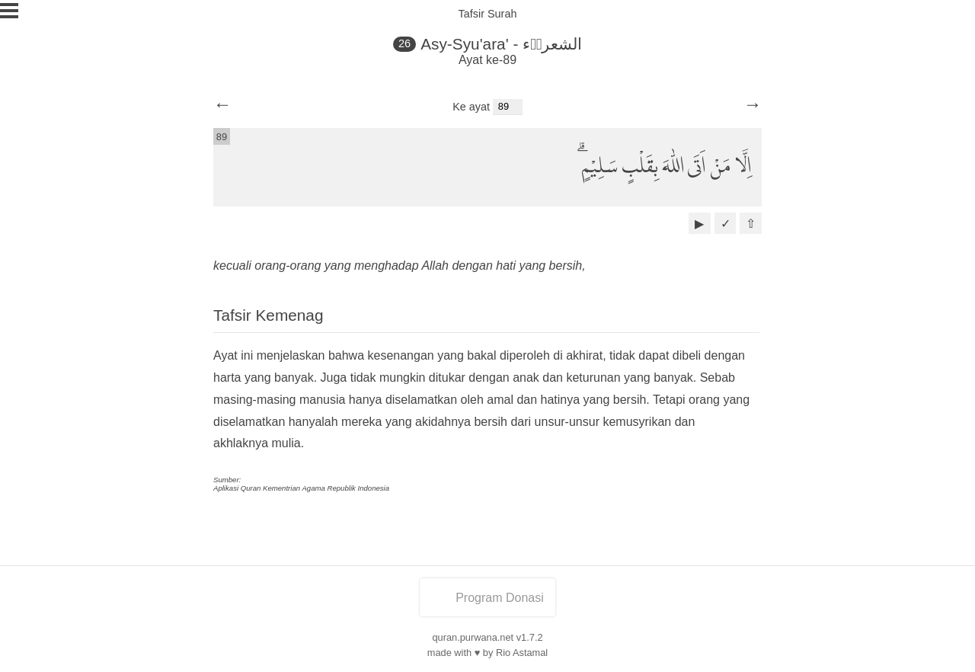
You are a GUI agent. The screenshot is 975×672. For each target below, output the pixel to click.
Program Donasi (487, 597)
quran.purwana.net (472, 637)
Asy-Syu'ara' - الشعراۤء (501, 44)
